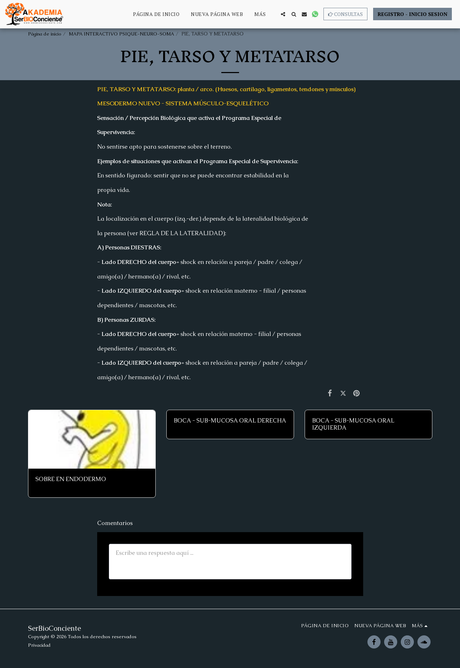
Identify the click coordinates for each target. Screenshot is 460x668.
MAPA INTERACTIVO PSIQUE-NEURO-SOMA (121, 34)
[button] (283, 14)
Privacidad (39, 645)
